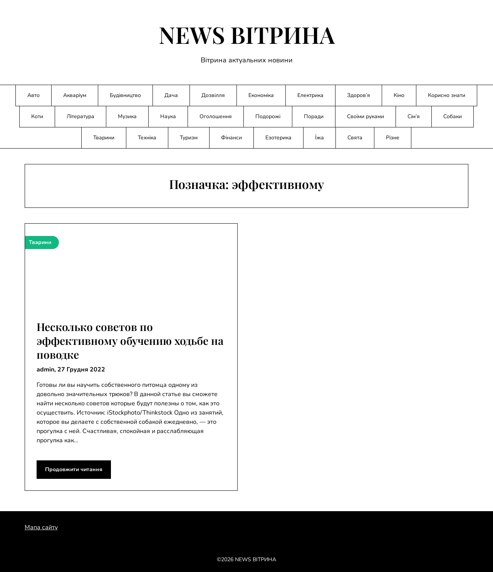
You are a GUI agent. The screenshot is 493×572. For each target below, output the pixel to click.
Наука (168, 116)
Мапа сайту (41, 527)
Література (80, 116)
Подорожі (267, 116)
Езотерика (278, 137)
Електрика (310, 95)
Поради (314, 116)
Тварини (103, 137)
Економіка (261, 95)
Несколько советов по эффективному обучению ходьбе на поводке (130, 340)
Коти (37, 116)
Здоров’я (358, 95)
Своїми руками (365, 116)
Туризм (189, 137)
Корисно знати (446, 95)
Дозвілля (213, 95)
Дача (171, 95)
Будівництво (125, 95)
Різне (392, 137)
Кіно (399, 95)
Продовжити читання (73, 469)
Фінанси (231, 137)
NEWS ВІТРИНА (247, 34)
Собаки (452, 116)
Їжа (319, 137)
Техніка (147, 137)
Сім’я (413, 116)
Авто (33, 95)
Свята (354, 137)
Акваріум (74, 95)
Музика (127, 116)
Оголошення (216, 116)
